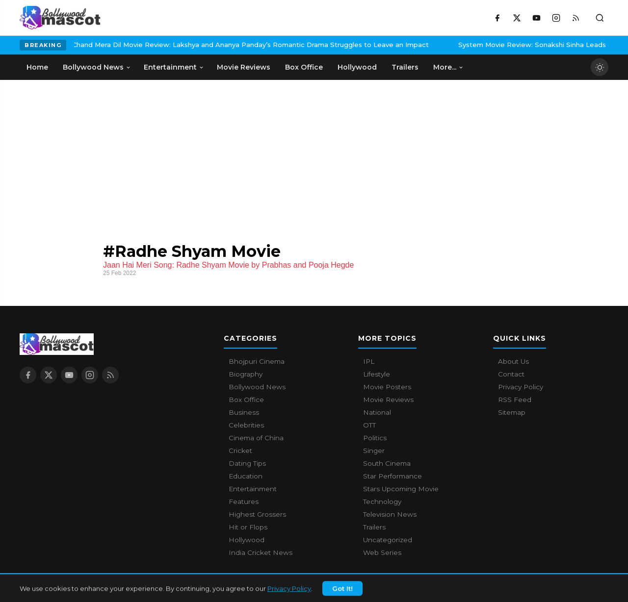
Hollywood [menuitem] (357, 67)
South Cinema (387, 463)
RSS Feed (514, 399)
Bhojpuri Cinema (257, 361)
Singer (374, 450)
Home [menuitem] (37, 67)
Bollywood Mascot (73, 589)
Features (244, 501)
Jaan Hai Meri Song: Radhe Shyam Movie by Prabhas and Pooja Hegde (228, 265)
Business (244, 412)
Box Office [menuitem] (304, 67)
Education (245, 476)
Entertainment (253, 489)
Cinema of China (256, 438)
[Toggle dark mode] (599, 67)
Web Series (382, 552)
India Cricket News (260, 552)
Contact (511, 374)
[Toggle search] (599, 17)
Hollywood (246, 540)
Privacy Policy (520, 387)
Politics (375, 438)
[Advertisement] (314, 153)
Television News (390, 514)
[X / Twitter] (516, 17)
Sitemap (511, 412)
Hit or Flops (248, 527)
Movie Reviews (388, 399)
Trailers (374, 527)
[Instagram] (556, 17)
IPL (368, 361)
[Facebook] (497, 17)
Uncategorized (387, 540)
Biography (245, 374)
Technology (382, 501)
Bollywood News (257, 387)
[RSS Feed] (575, 17)
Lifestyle (376, 374)
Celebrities (246, 425)
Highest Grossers (257, 514)
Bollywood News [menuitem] (97, 67)
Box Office (246, 399)
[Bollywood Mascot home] (60, 17)
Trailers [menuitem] (405, 67)
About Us (513, 361)
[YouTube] (536, 17)
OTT (369, 425)
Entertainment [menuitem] (174, 67)
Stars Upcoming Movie (401, 489)
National (377, 412)
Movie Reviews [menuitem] (243, 67)
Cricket (240, 450)
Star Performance (392, 476)
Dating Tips (247, 463)
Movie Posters (387, 387)
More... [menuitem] (448, 67)
